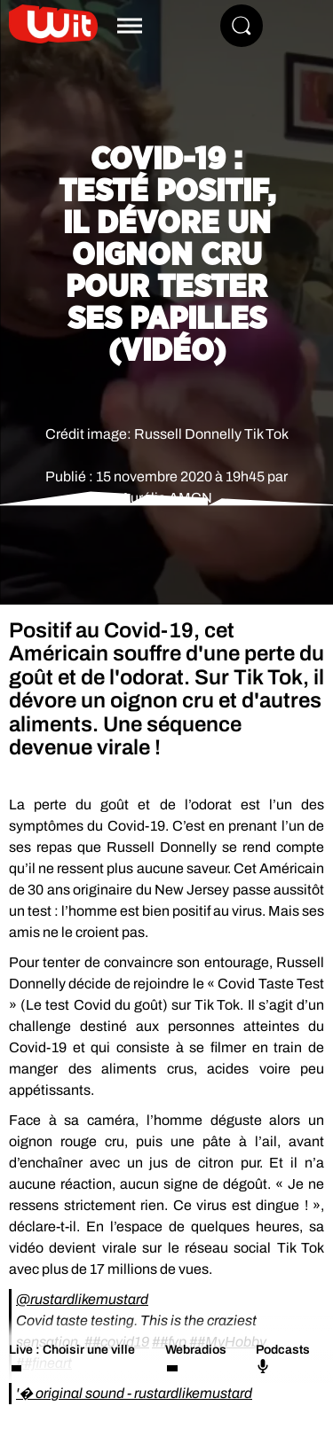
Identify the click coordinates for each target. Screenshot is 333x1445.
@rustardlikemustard (82, 1299)
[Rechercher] (241, 25)
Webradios (195, 1349)
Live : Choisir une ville (72, 1349)
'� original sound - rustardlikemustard (134, 1393)
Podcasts (283, 1358)
